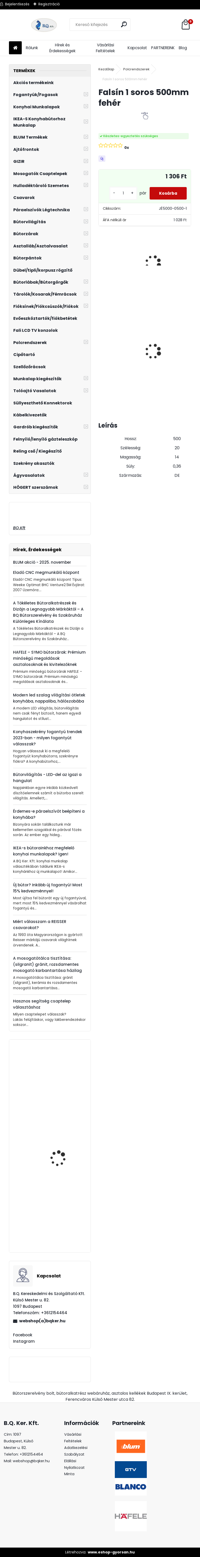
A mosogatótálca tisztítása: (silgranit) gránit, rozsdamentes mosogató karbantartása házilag (47, 964)
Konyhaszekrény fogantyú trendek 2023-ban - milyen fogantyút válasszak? (47, 738)
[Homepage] (15, 48)
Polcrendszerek (136, 69)
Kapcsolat (137, 47)
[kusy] (121, 193)
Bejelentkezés (17, 4)
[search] (124, 24)
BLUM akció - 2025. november (42, 562)
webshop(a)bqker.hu (42, 1321)
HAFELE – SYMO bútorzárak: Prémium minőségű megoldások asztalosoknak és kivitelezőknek (49, 658)
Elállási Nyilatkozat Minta (74, 1467)
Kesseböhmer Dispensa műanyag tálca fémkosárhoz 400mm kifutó (63, 1223)
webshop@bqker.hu (31, 1460)
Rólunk (32, 47)
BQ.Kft (19, 528)
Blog (183, 47)
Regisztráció (49, 4)
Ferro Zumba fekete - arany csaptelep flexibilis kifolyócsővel (64, 1093)
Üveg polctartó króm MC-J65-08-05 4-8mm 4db (117, 342)
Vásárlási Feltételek (105, 48)
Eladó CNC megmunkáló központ (46, 572)
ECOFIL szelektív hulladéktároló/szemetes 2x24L (168, 357)
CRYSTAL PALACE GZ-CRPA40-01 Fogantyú (61, 1139)
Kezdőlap (106, 69)
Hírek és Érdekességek (62, 48)
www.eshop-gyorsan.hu (111, 1552)
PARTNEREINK (163, 47)
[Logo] (44, 24)
